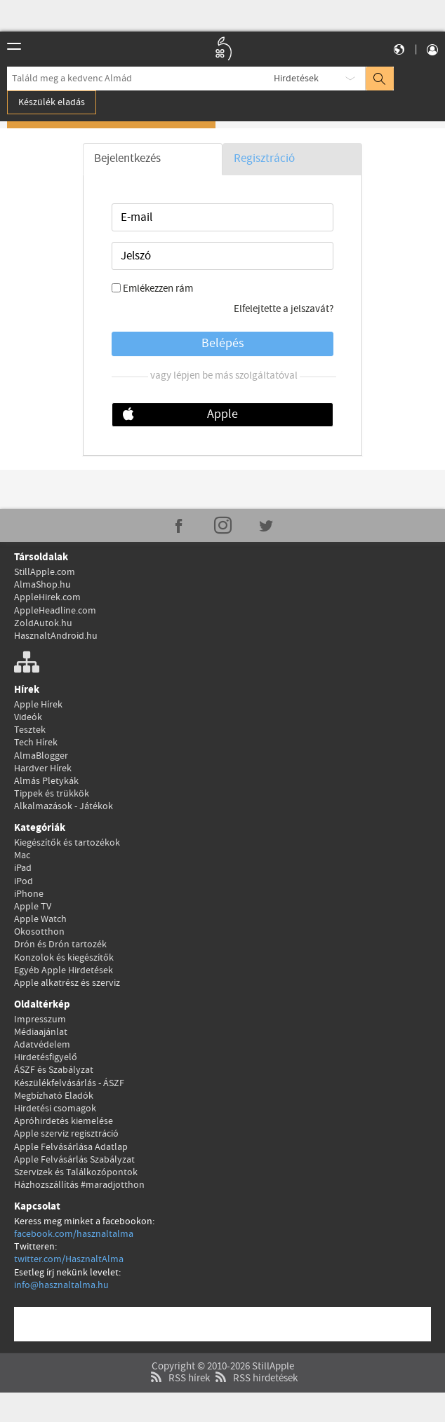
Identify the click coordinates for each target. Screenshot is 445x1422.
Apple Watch (40, 919)
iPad (23, 868)
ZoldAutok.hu (43, 623)
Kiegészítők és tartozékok (67, 843)
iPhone (29, 894)
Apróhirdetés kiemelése (63, 1121)
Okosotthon (39, 932)
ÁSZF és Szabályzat (53, 1070)
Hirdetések (296, 78)
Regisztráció (264, 159)
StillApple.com (44, 572)
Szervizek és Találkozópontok (76, 1172)
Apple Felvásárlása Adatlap (71, 1147)
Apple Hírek (38, 704)
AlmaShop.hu (42, 584)
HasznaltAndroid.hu (56, 636)
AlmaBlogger (41, 756)
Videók (28, 717)
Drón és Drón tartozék (60, 944)
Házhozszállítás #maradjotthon (79, 1185)
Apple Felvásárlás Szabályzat (74, 1159)
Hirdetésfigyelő (45, 1057)
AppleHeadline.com (55, 610)
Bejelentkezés (127, 159)
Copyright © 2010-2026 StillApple (223, 1336)
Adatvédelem (42, 1044)
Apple (222, 414)
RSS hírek (178, 1348)
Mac (22, 855)
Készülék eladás (51, 102)
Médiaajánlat (40, 1032)
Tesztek (30, 730)
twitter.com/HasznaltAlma (69, 1259)
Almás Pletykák (46, 781)
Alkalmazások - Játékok (63, 806)
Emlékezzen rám (158, 289)
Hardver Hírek (43, 768)
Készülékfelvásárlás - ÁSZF (69, 1083)
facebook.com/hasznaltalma (73, 1234)
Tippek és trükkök (51, 793)
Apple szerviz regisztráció (66, 1134)
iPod (23, 881)
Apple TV (32, 906)
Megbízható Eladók (53, 1096)
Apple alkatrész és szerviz (67, 983)
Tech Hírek (36, 742)
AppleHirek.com (47, 597)
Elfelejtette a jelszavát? (283, 309)
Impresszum (40, 1019)
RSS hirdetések (255, 1348)
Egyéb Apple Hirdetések (63, 970)
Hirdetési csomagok (55, 1108)
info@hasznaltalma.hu (61, 1285)
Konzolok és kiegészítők (64, 958)
